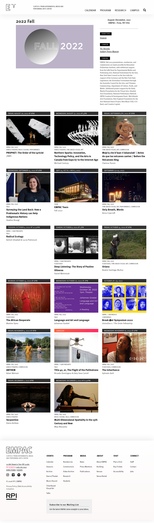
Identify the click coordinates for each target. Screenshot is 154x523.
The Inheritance (110, 370)
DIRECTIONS (11, 470)
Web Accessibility (25, 486)
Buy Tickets (117, 466)
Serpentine (12, 419)
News (82, 462)
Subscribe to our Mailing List (64, 504)
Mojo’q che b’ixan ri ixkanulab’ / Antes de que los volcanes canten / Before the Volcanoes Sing (123, 156)
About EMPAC (102, 462)
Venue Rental (102, 476)
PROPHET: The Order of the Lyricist (25, 152)
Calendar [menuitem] (90, 10)
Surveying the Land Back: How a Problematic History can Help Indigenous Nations (23, 213)
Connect (134, 455)
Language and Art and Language (71, 320)
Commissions (68, 466)
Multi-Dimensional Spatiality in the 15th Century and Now (76, 421)
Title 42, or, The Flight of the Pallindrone (76, 370)
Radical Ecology (14, 236)
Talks (48, 493)
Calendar (49, 462)
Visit (116, 455)
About (100, 455)
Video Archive (68, 471)
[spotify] (18, 475)
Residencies (68, 462)
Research (66, 476)
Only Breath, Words (113, 209)
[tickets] (7, 467)
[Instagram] (7, 475)
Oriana (105, 266)
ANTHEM (10, 370)
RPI (14, 481)
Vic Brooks (105, 48)
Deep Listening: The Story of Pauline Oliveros (74, 268)
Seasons (49, 466)
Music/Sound (51, 481)
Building (100, 466)
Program (67, 455)
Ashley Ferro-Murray (109, 51)
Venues (99, 471)
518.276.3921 (21, 467)
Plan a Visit (117, 462)
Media (83, 455)
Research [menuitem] (120, 10)
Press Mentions (86, 466)
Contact (133, 466)
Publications (85, 471)
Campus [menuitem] (134, 10)
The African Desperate (18, 320)
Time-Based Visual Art (51, 487)
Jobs (132, 471)
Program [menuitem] (105, 10)
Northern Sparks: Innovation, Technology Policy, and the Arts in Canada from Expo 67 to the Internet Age (76, 156)
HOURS (20, 470)
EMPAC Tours (61, 207)
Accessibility (118, 471)
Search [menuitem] (145, 10)
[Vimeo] (13, 475)
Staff (132, 462)
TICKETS (12, 467)
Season (103, 37)
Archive (49, 471)
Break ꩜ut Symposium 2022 (117, 320)
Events (50, 455)
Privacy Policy (11, 486)
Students (66, 481)
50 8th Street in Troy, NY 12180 (17, 464)
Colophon (10, 489)
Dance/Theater (52, 476)
